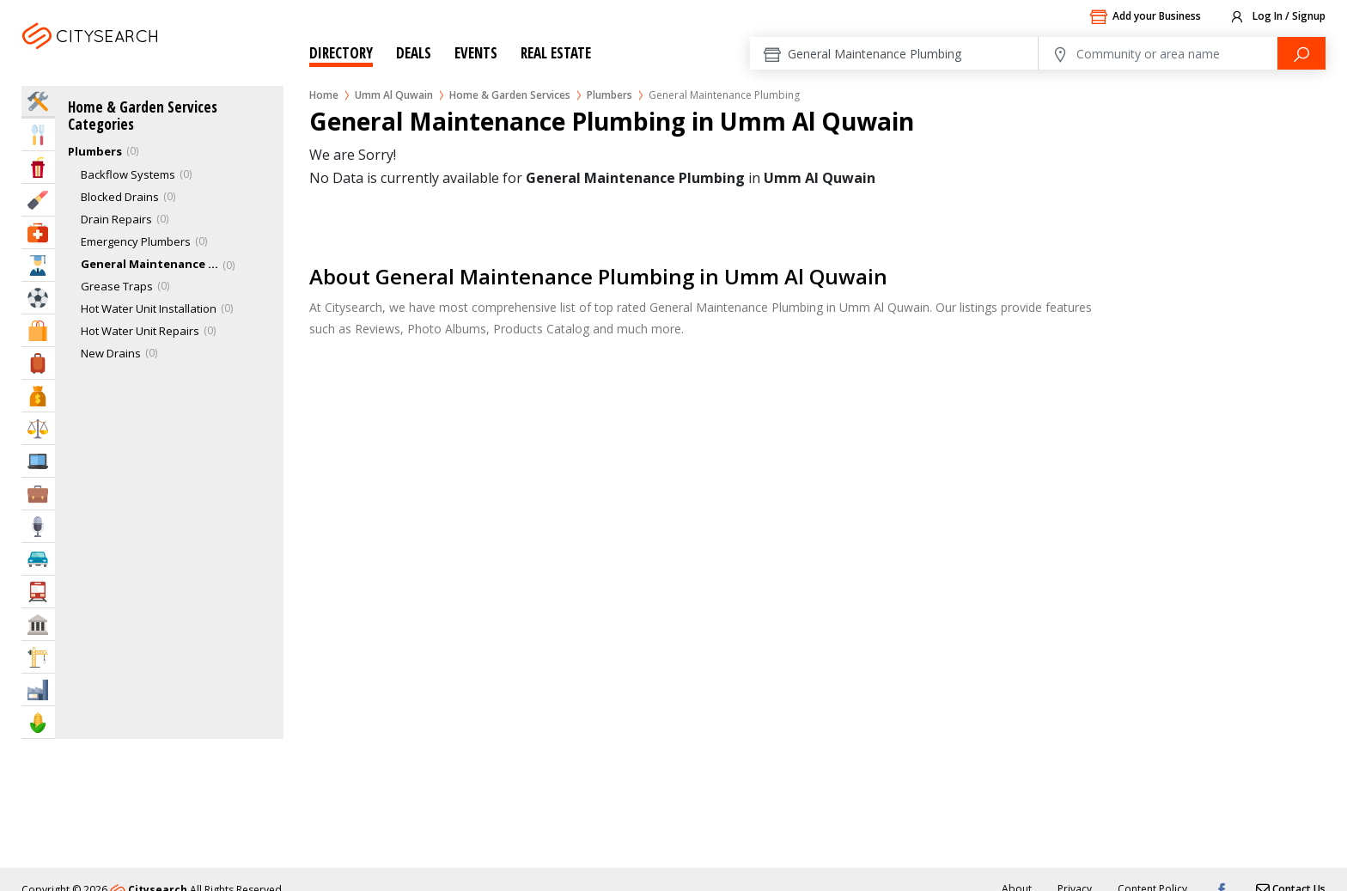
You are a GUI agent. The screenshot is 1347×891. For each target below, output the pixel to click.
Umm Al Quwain (114, 57)
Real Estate (556, 53)
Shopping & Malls (38, 330)
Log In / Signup (1277, 17)
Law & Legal (38, 428)
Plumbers (609, 95)
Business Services (38, 494)
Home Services (38, 101)
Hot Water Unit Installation (148, 308)
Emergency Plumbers (136, 241)
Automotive (38, 559)
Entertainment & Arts (38, 167)
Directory (341, 53)
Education (38, 265)
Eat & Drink (38, 134)
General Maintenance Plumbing (149, 264)
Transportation (38, 591)
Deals (413, 53)
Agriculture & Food (38, 722)
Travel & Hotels (38, 363)
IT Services (38, 461)
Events (475, 53)
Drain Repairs (116, 219)
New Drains (111, 353)
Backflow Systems (128, 174)
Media (38, 526)
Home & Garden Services (509, 95)
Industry (38, 689)
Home (323, 95)
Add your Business (1145, 17)
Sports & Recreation (38, 298)
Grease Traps (117, 286)
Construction (38, 657)
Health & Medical (38, 232)
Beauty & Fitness (38, 200)
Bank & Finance (38, 396)
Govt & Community (38, 624)
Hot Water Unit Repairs (140, 331)
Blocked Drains (120, 196)
